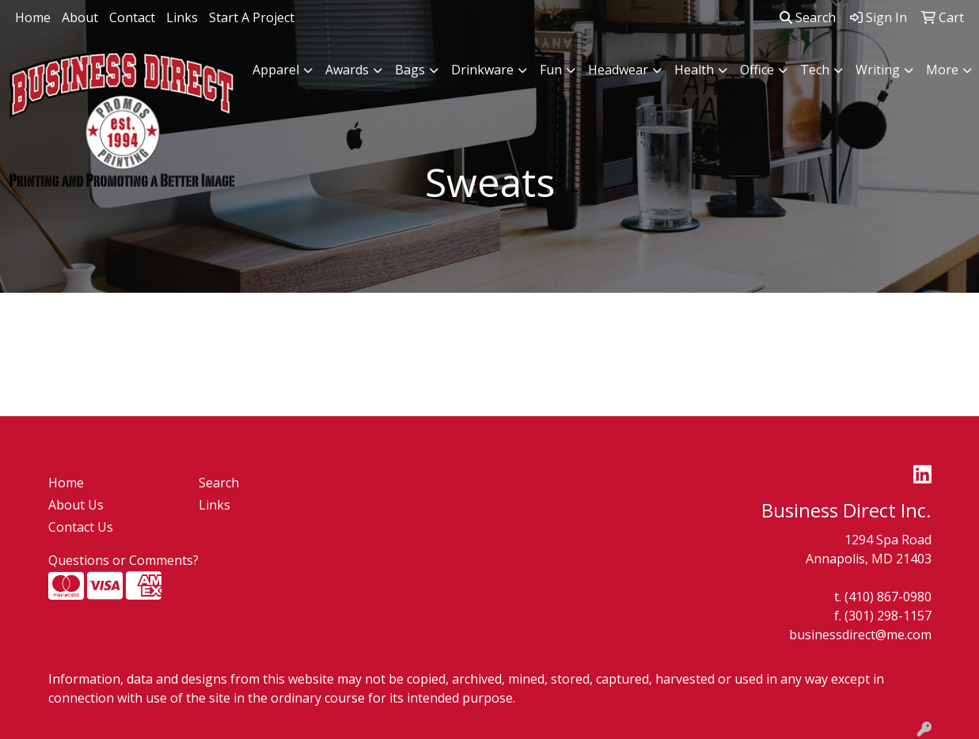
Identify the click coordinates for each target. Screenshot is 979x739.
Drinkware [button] (482, 69)
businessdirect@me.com (860, 634)
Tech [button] (814, 69)
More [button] (942, 69)
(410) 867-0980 (888, 596)
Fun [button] (551, 69)
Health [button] (694, 69)
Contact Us (80, 527)
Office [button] (757, 69)
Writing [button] (878, 69)
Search (808, 17)
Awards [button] (347, 69)
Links (182, 17)
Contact (132, 17)
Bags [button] (410, 69)
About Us (76, 505)
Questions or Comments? (123, 560)
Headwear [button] (618, 69)
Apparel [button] (275, 69)
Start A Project (251, 17)
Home (33, 17)
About (80, 17)
